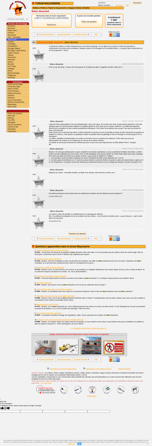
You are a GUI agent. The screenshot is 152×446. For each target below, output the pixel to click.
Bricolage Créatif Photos (17, 51)
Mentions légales (124, 369)
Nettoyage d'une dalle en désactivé (52, 276)
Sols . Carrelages (14, 37)
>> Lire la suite (46, 383)
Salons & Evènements (16, 102)
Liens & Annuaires (14, 100)
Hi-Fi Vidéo (12, 66)
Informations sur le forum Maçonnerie (61, 369)
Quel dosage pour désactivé (49, 313)
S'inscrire (119, 5)
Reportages (12, 104)
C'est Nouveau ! (14, 91)
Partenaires (12, 131)
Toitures (11, 55)
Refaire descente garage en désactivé (53, 250)
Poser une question (15, 113)
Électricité (11, 28)
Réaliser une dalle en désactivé (50, 267)
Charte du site (13, 127)
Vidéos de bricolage (15, 84)
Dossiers (11, 95)
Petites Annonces (14, 93)
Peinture (11, 33)
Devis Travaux (13, 89)
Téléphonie (12, 75)
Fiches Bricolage (14, 86)
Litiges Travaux (13, 53)
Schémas (11, 98)
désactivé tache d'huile (47, 304)
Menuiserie (12, 35)
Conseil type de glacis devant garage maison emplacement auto (60, 320)
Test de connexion (14, 125)
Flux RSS (11, 120)
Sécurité (11, 64)
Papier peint (12, 30)
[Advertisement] (95, 101)
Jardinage (11, 77)
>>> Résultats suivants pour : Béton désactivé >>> (88, 328)
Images (71, 8)
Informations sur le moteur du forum (97, 369)
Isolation (11, 42)
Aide (127, 5)
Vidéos (36, 8)
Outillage (11, 69)
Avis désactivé (44, 283)
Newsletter (12, 129)
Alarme (10, 62)
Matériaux (11, 60)
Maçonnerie (12, 39)
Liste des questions (64, 34)
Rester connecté (104, 5)
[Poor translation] (7, 408)
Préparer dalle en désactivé (49, 259)
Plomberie (11, 26)
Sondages (11, 122)
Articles (86, 8)
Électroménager (14, 73)
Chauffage (11, 44)
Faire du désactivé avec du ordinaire (54, 289)
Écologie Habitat (14, 48)
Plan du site (12, 107)
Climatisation (12, 46)
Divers (10, 71)
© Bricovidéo (91, 396)
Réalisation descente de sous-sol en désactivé (56, 296)
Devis (78, 8)
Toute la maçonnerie (57, 8)
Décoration (12, 57)
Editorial (11, 118)
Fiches (43, 8)
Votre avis (11, 116)
